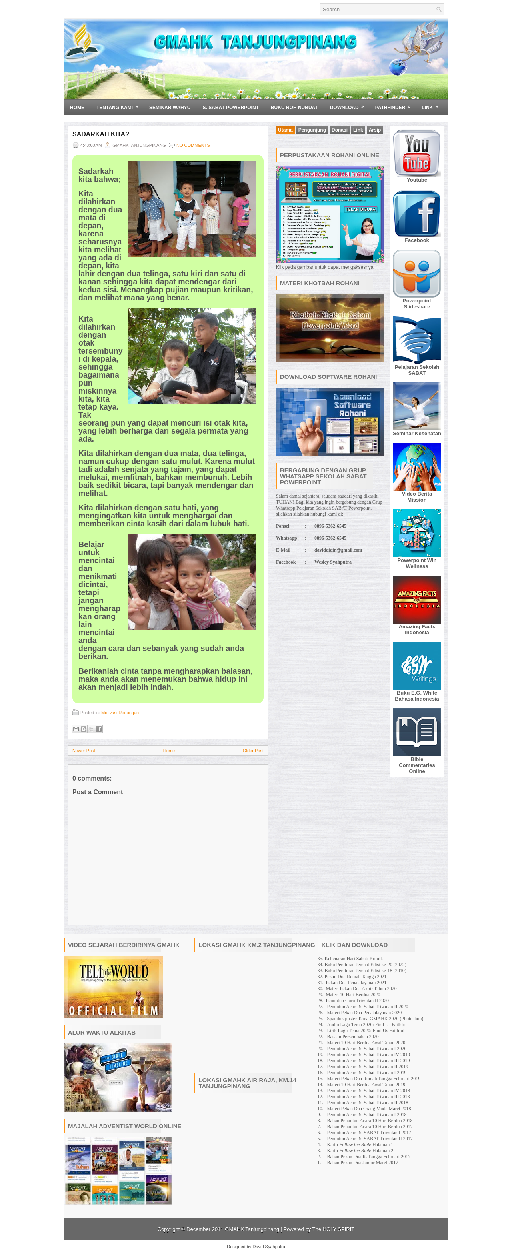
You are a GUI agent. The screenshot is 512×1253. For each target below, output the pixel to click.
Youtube (417, 180)
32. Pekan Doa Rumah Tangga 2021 (352, 976)
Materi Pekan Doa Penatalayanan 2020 (364, 1012)
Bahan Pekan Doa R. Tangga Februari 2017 (369, 1156)
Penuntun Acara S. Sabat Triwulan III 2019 (368, 1060)
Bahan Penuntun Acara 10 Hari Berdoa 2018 (370, 1120)
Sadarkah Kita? (100, 134)
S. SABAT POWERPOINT (230, 107)
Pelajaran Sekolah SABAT (417, 370)
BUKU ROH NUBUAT (294, 107)
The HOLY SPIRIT (333, 1229)
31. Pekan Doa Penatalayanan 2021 (352, 982)
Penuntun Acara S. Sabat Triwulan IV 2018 (368, 1090)
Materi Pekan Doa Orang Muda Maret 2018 (369, 1108)
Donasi (340, 130)
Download (349, 104)
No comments (193, 145)
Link (432, 104)
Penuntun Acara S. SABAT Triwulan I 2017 (369, 1132)
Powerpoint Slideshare (417, 304)
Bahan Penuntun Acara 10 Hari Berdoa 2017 (370, 1126)
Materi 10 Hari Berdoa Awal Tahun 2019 (366, 1084)
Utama (285, 130)
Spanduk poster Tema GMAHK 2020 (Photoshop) (375, 1018)
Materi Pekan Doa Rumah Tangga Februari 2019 (374, 1078)
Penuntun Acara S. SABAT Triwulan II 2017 (370, 1138)
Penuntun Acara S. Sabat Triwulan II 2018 (367, 1102)
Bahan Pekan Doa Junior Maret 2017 (362, 1162)
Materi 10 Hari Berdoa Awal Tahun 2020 (366, 1042)
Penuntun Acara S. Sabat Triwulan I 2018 (367, 1114)
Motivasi (109, 712)
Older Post (253, 750)
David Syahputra (268, 1246)
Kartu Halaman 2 (360, 1150)
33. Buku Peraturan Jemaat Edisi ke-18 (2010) (362, 970)
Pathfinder (395, 104)
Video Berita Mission (417, 497)
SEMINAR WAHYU (169, 107)
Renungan (128, 712)
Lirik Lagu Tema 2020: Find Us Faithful (366, 1030)
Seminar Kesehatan (417, 433)
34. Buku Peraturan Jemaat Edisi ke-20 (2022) (362, 964)
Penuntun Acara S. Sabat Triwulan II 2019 (367, 1066)
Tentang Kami (119, 104)
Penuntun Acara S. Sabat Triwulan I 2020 (367, 1048)
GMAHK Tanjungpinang (252, 1229)
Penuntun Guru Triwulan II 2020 (357, 1000)
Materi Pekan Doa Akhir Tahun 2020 (361, 988)
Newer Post (83, 750)
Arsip (375, 130)
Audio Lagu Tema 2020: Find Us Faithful (367, 1024)
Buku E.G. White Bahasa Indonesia (417, 696)
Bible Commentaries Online (417, 765)
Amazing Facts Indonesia (417, 629)
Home (77, 107)
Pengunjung (312, 130)
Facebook (417, 240)
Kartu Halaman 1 (360, 1144)
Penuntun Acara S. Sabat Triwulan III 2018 (368, 1096)
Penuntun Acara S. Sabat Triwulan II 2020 (367, 1006)
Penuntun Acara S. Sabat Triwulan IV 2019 (368, 1054)
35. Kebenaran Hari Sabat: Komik (350, 958)
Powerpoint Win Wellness (416, 563)
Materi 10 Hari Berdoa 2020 (353, 994)
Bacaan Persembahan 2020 (353, 1036)
